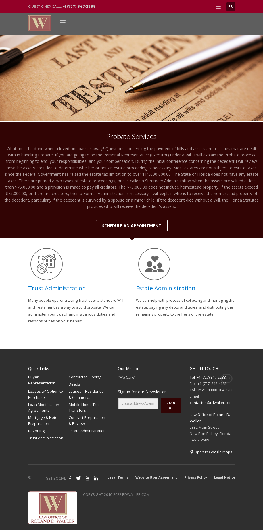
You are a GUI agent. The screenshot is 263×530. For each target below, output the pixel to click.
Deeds (74, 384)
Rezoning (36, 430)
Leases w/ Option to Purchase (45, 394)
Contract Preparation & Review (87, 420)
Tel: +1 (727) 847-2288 (208, 377)
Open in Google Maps (211, 451)
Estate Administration (165, 288)
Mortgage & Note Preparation (42, 420)
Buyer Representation (41, 380)
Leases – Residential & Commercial (87, 394)
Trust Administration (57, 288)
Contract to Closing (85, 377)
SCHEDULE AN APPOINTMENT (131, 225)
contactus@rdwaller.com (211, 402)
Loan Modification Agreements (43, 407)
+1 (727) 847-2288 (79, 6)
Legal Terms (117, 477)
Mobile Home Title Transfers (84, 407)
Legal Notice (224, 477)
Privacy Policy (195, 477)
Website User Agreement (156, 477)
